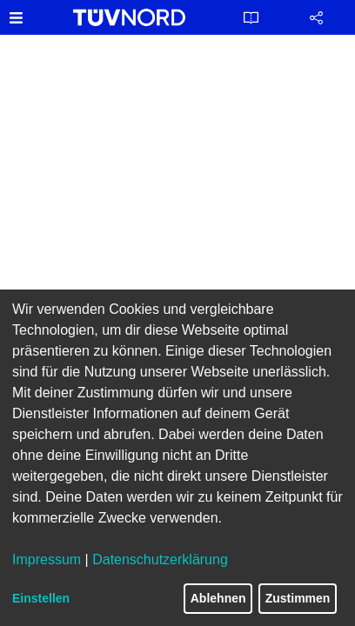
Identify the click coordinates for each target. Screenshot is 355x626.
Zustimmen (298, 598)
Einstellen (41, 598)
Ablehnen (218, 598)
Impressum (46, 559)
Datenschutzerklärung (160, 559)
